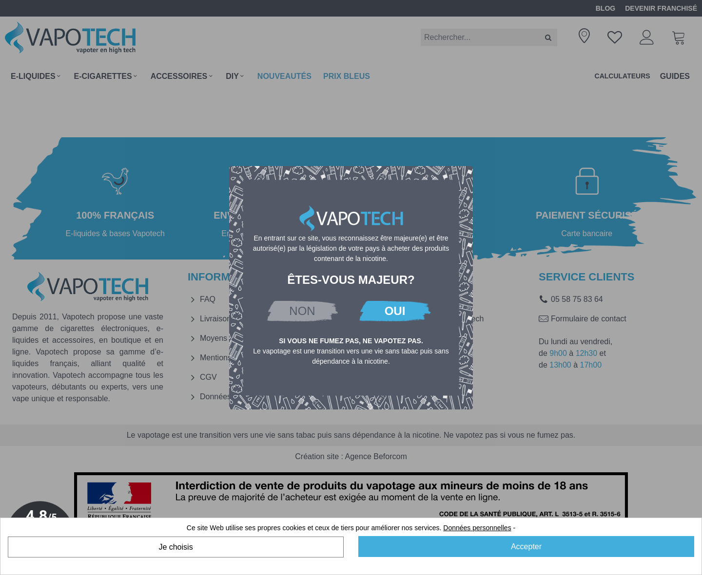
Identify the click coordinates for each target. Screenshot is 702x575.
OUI (395, 310)
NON (302, 310)
